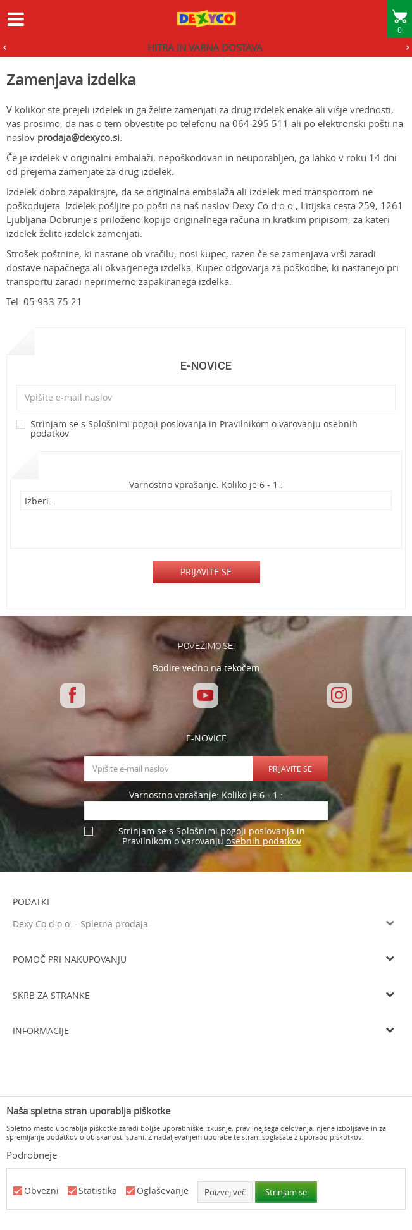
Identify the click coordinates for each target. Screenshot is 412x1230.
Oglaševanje (163, 1191)
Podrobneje (31, 1154)
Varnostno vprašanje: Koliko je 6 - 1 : (206, 485)
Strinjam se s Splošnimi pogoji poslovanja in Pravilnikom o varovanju (194, 429)
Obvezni (41, 1191)
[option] (206, 47)
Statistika (97, 1191)
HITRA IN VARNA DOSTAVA (205, 47)
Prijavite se (206, 572)
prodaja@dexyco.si (78, 137)
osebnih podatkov (263, 841)
